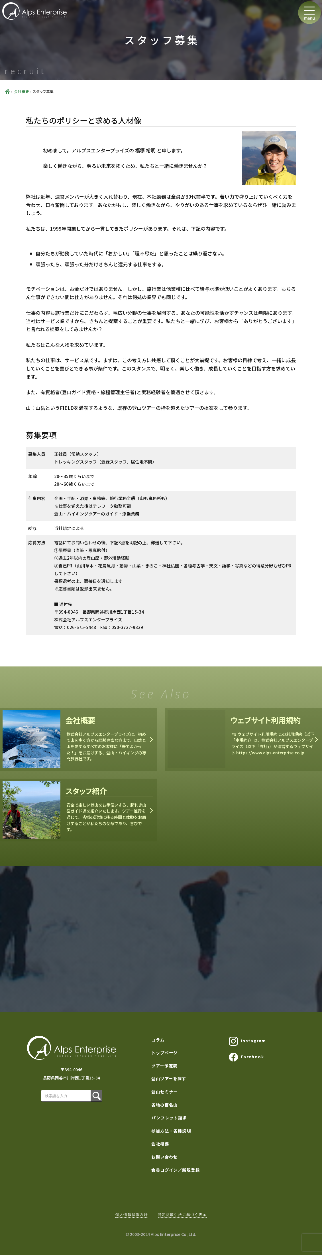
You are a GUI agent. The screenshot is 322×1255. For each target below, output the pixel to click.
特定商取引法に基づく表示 (182, 1214)
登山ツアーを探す (168, 1078)
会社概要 (22, 91)
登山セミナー (164, 1092)
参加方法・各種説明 (171, 1131)
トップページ (164, 1052)
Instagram (247, 1041)
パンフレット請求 (169, 1118)
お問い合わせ (164, 1157)
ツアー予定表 (164, 1066)
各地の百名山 (164, 1105)
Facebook (246, 1057)
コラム (157, 1040)
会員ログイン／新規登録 (175, 1170)
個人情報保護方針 (131, 1214)
